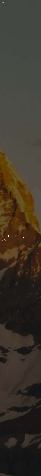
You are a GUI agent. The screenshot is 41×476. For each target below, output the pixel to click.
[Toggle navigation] (38, 2)
